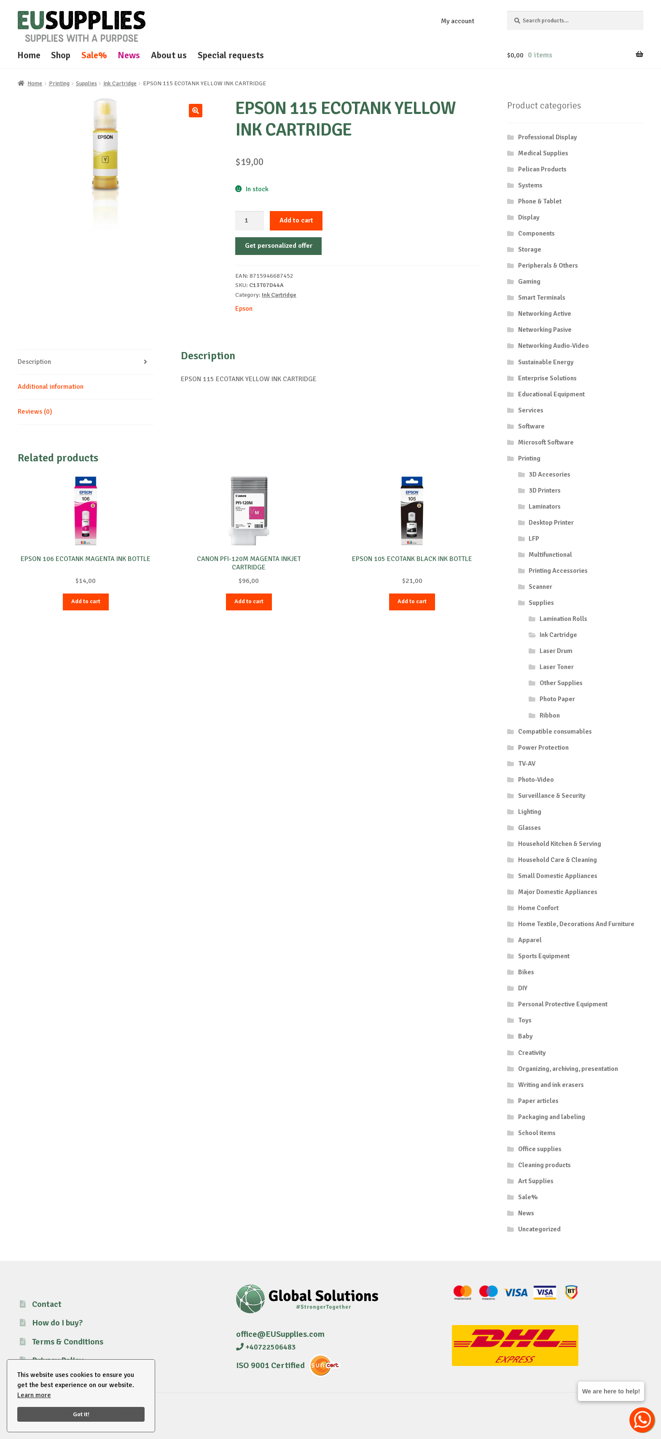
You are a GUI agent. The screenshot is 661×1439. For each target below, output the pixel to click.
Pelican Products (542, 169)
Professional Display (547, 137)
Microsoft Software (546, 442)
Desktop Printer (551, 522)
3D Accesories (549, 474)
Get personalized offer (278, 245)
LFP (534, 538)
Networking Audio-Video (553, 345)
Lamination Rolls (563, 619)
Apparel (530, 940)
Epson (244, 308)
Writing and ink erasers (551, 1085)
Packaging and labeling (551, 1117)
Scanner (540, 587)
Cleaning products (544, 1165)
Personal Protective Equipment (562, 1004)
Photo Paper (557, 699)
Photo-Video (536, 779)
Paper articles (538, 1101)
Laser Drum (556, 651)
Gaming (529, 281)
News (129, 55)
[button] (195, 110)
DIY (522, 988)
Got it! (81, 1414)
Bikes (526, 972)
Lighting (529, 812)
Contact (47, 1304)
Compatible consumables (555, 731)
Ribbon (550, 715)
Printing (59, 83)
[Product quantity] (249, 220)
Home (28, 55)
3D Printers (545, 490)
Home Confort (538, 908)
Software (531, 426)
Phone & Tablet (540, 201)
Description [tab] (34, 362)
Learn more (34, 1395)
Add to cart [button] (85, 601)
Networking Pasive (545, 329)
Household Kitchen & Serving (559, 844)
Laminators (545, 506)
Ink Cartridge (120, 83)
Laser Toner (557, 667)
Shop (60, 55)
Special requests (231, 55)
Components (536, 233)
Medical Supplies (543, 153)
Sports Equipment (544, 956)
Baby (525, 1036)
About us (169, 55)
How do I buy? (57, 1322)
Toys (525, 1020)
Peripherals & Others (548, 265)
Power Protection (543, 747)
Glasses (529, 828)
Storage (529, 249)
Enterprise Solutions (547, 378)
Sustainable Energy (546, 362)
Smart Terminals (541, 297)
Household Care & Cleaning (557, 860)
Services (530, 410)
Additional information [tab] (50, 386)
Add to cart (296, 220)
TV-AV (526, 763)
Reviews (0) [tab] (35, 411)
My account (457, 21)
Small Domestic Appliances (557, 876)
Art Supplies (536, 1181)
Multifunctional (550, 554)
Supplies (86, 83)
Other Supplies (561, 683)
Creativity (532, 1053)
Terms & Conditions (67, 1341)
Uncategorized (539, 1229)
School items (537, 1133)
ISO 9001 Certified (270, 1365)
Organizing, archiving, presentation (568, 1069)
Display (529, 217)
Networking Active (544, 313)
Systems (530, 185)
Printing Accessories (558, 570)
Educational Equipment (551, 394)
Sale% (94, 55)
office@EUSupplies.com (280, 1334)
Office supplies (540, 1149)
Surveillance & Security (552, 795)
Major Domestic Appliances (557, 892)
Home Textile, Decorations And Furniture (576, 924)
